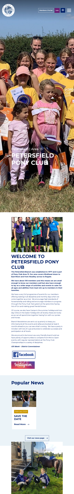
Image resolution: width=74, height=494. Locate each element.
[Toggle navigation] (69, 10)
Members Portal (45, 10)
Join (57, 10)
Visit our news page (37, 438)
